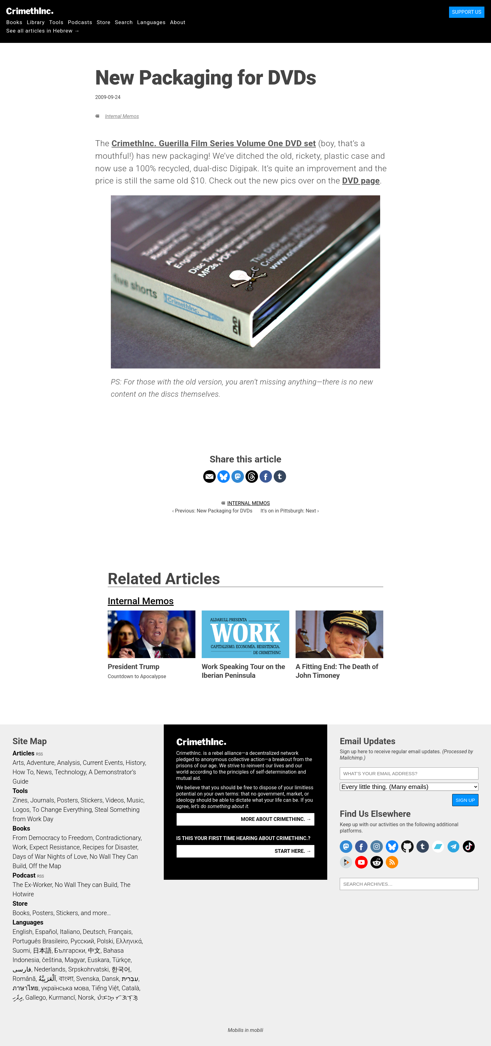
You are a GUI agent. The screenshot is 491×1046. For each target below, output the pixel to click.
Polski (105, 941)
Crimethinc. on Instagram (376, 846)
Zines (20, 800)
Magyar (75, 960)
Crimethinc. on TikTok (469, 846)
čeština (52, 960)
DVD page (361, 180)
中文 (94, 950)
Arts (18, 762)
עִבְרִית (130, 978)
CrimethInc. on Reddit (376, 862)
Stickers (92, 800)
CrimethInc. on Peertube (346, 862)
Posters (67, 800)
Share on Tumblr (280, 476)
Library (36, 22)
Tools (56, 22)
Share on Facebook (266, 476)
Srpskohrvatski (88, 969)
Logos (21, 809)
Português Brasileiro (40, 941)
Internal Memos (122, 116)
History (135, 762)
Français (120, 931)
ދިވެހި (18, 997)
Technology (70, 772)
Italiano (70, 931)
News (44, 772)
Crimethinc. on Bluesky (392, 846)
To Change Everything (62, 809)
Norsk (86, 997)
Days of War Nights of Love (50, 856)
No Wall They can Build (86, 885)
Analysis (68, 762)
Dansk (110, 978)
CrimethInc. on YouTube (361, 862)
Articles (23, 753)
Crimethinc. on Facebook (361, 846)
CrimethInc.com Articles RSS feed (392, 862)
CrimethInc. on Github (407, 846)
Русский (82, 941)
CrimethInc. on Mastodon (346, 846)
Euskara (99, 960)
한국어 (120, 969)
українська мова (65, 988)
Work (20, 847)
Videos (114, 800)
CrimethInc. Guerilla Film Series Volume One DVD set (213, 143)
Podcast (24, 875)
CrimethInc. (29, 11)
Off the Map (45, 866)
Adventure (40, 762)
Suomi (21, 950)
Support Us (466, 12)
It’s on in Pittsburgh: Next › (290, 511)
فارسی (22, 969)
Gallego (35, 997)
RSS (39, 754)
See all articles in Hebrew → (43, 31)
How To (23, 772)
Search (124, 22)
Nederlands (49, 969)
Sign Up (465, 800)
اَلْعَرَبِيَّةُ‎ (47, 978)
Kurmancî (62, 997)
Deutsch (94, 931)
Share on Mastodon (237, 476)
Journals (42, 800)
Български (69, 950)
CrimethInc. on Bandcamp (438, 846)
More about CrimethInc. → (276, 819)
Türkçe (121, 960)
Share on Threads (252, 476)
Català (130, 988)
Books (14, 22)
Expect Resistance (54, 847)
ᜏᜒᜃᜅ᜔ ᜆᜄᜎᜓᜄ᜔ (117, 997)
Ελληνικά (129, 941)
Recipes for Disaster (110, 847)
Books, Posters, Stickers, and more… (62, 913)
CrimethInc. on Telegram (453, 846)
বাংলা (66, 978)
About (178, 22)
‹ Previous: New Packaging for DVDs (212, 511)
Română (24, 978)
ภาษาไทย (26, 988)
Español (46, 931)
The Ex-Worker (32, 885)
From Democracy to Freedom (53, 838)
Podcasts (80, 22)
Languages (151, 22)
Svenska (87, 978)
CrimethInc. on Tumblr (422, 846)
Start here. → (293, 851)
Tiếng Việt (105, 988)
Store (104, 22)
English (23, 931)
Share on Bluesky (223, 476)
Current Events (103, 762)
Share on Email (209, 476)
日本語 (42, 950)
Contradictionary (118, 838)
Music (135, 800)
